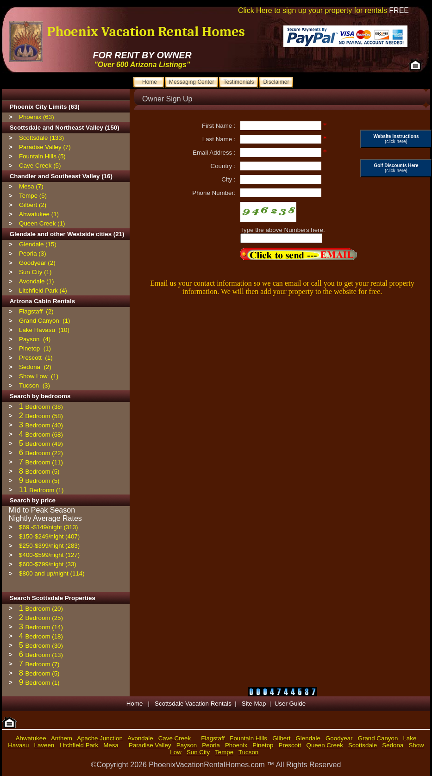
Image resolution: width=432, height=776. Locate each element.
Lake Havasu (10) (44, 329)
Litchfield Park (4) (43, 290)
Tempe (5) (33, 195)
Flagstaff (213, 738)
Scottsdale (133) (41, 137)
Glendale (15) (37, 244)
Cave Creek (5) (40, 165)
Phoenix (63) (36, 116)
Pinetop (262, 745)
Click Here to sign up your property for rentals (323, 10)
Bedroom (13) (44, 654)
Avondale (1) (36, 281)
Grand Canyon (378, 738)
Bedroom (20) (44, 608)
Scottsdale (362, 745)
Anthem (61, 738)
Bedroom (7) (42, 664)
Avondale (140, 738)
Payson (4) (34, 339)
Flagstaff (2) (36, 311)
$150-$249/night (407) (49, 536)
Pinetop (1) (35, 348)
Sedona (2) (35, 366)
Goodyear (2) (37, 262)
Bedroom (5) (42, 471)
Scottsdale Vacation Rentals (193, 703)
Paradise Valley (150, 745)
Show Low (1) (38, 376)
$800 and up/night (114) (52, 573)
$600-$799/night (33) (47, 564)
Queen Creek (325, 745)
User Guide (290, 703)
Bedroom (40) (44, 425)
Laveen (44, 745)
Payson (186, 745)
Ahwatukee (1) (39, 214)
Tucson (248, 752)
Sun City (198, 752)
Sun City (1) (35, 272)
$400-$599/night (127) (49, 554)
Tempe (224, 752)
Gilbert (281, 738)
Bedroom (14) (44, 627)
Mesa (111, 745)
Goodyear (339, 738)
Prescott (290, 745)
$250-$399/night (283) (49, 545)
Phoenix (236, 745)
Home (135, 703)
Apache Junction (100, 738)
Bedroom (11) (44, 462)
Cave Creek (174, 738)
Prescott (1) (36, 357)
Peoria (211, 745)
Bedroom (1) (46, 490)
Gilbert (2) (32, 204)
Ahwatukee (31, 738)
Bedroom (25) (44, 617)
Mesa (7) (31, 186)
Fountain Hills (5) (42, 156)
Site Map (254, 703)
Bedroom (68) (44, 434)
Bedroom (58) (44, 416)
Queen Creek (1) (42, 223)
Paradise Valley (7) (45, 147)
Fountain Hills (248, 738)
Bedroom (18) (44, 636)
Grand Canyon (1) (44, 320)
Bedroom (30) (44, 645)
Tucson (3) (34, 385)
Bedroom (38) (44, 406)
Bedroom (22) (44, 453)
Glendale (308, 738)
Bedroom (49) (44, 443)
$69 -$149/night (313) (48, 527)
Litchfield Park (78, 745)
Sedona (392, 745)
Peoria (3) (32, 253)
